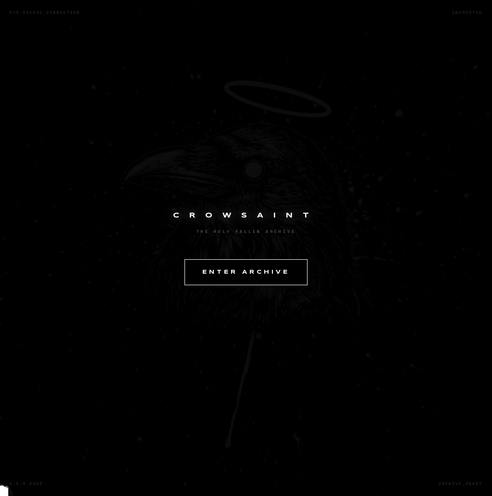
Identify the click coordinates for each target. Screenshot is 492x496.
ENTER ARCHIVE (246, 272)
